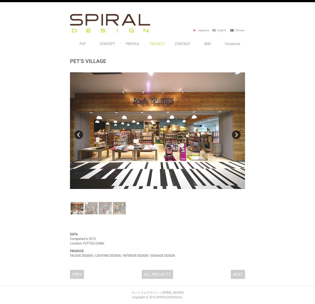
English (221, 30)
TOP (82, 44)
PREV (77, 274)
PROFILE (132, 44)
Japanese (203, 30)
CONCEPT (107, 44)
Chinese (240, 30)
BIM (207, 44)
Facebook (232, 44)
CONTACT (182, 44)
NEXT (238, 274)
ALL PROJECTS (157, 274)
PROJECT (157, 44)
